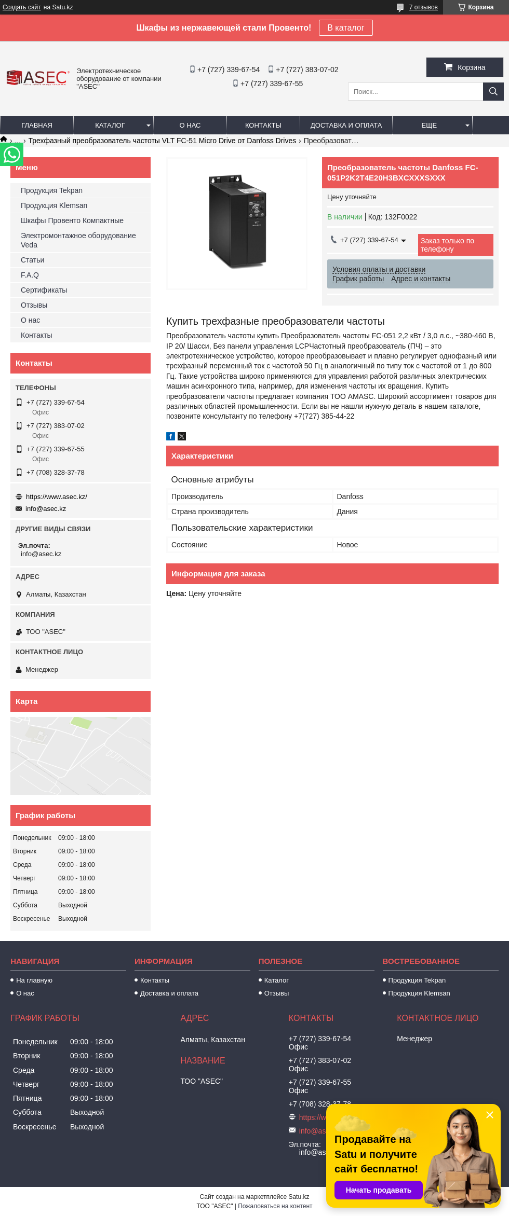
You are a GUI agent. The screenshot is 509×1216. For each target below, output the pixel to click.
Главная (36, 125)
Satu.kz (298, 1196)
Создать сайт (22, 7)
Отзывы (34, 305)
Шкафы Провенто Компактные (72, 220)
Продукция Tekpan (52, 190)
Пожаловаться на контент (275, 1206)
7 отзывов (423, 7)
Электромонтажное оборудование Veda (78, 240)
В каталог (345, 27)
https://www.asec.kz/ (56, 497)
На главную (34, 980)
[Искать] (493, 91)
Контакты (263, 125)
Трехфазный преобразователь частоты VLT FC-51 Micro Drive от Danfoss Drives (163, 140)
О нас (190, 125)
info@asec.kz (45, 509)
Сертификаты (44, 290)
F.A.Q (30, 275)
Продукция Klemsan (54, 205)
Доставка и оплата (346, 125)
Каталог (110, 125)
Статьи (32, 260)
